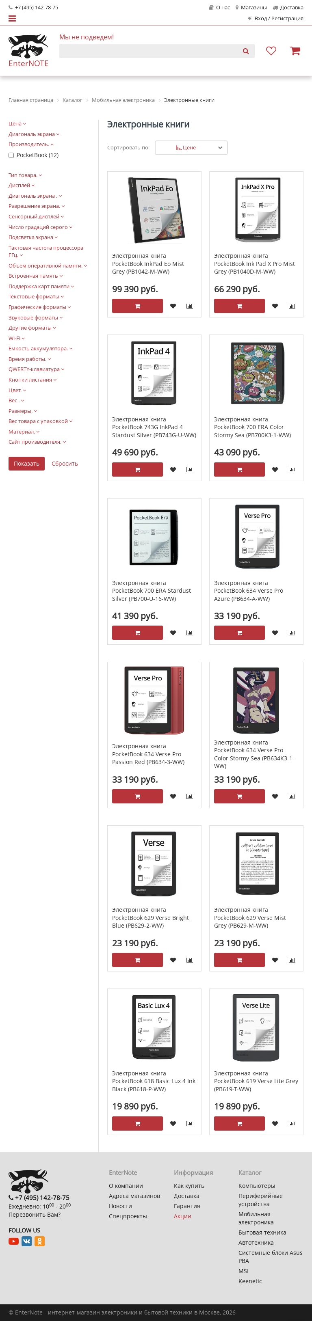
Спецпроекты (128, 1216)
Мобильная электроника (256, 1218)
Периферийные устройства (260, 1200)
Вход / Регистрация (275, 18)
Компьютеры (256, 1185)
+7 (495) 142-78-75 (33, 7)
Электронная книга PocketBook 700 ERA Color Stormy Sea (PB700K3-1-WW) (252, 427)
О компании (126, 1185)
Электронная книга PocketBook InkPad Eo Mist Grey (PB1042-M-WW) (148, 263)
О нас (219, 7)
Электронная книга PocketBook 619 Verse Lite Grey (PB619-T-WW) (256, 1081)
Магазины (251, 7)
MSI (243, 1271)
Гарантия (187, 1206)
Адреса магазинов (134, 1196)
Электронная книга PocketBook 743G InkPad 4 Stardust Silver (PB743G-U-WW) (154, 427)
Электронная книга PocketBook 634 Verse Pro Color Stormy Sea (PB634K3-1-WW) (254, 754)
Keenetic (250, 1281)
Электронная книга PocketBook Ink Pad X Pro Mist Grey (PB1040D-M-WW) (254, 263)
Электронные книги (148, 124)
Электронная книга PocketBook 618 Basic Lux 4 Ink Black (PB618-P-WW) (153, 1081)
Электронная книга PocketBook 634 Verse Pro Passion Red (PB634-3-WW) (148, 754)
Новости (120, 1206)
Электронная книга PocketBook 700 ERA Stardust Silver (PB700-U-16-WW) (151, 590)
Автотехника (256, 1242)
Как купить (189, 1185)
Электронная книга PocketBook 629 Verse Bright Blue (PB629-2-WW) (150, 917)
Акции (182, 1216)
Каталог (249, 1172)
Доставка (288, 7)
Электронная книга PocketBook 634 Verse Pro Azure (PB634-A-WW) (248, 590)
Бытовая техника (262, 1232)
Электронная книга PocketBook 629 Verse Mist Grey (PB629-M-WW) (250, 917)
